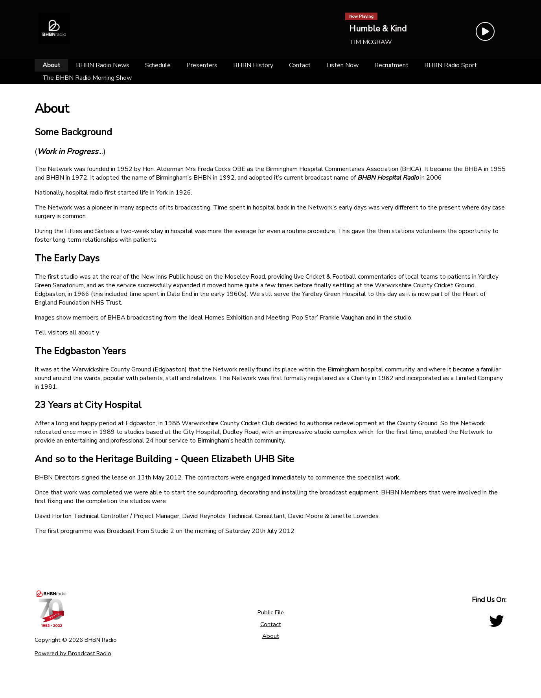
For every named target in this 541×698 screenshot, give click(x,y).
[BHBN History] (253, 65)
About (270, 636)
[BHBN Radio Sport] (450, 65)
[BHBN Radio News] (102, 65)
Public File (271, 612)
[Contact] (299, 65)
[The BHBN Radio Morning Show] (87, 78)
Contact (270, 624)
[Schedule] (157, 65)
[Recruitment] (391, 65)
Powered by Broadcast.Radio (73, 653)
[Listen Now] (342, 65)
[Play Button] (485, 31)
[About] (51, 65)
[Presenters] (201, 65)
